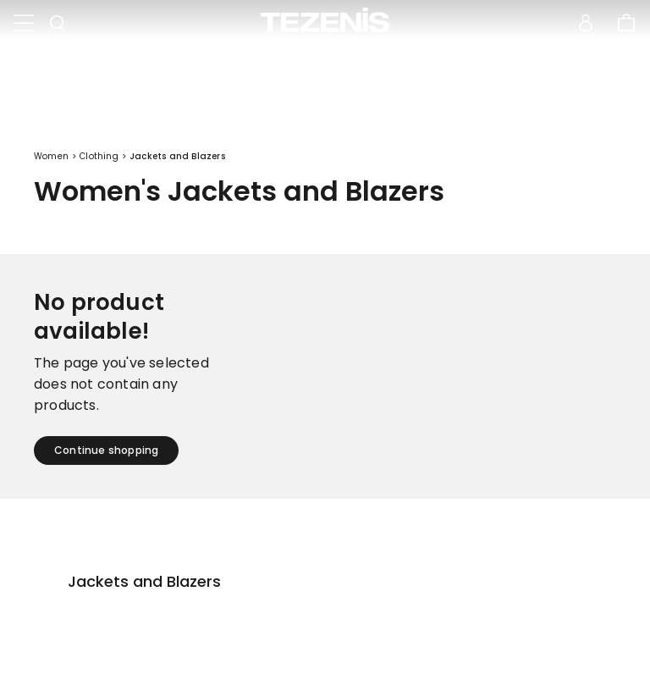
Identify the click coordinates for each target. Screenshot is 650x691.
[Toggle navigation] (24, 24)
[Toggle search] (57, 24)
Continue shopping (106, 450)
